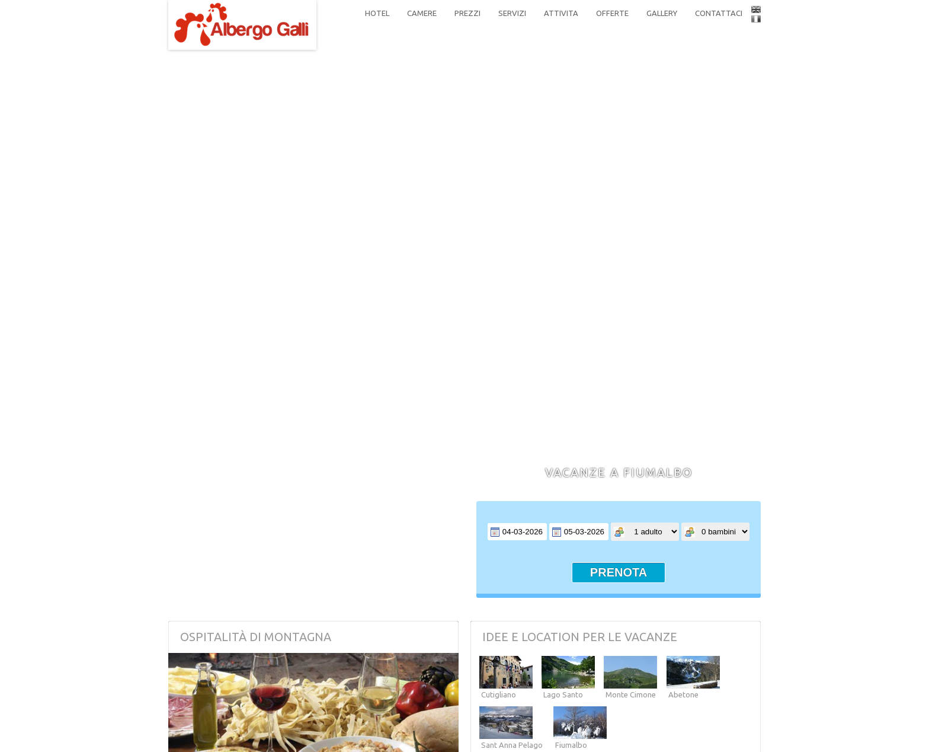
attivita (561, 13)
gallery (661, 13)
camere (422, 13)
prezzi (467, 13)
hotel (377, 13)
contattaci (718, 13)
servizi (512, 13)
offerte (612, 13)
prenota (618, 572)
